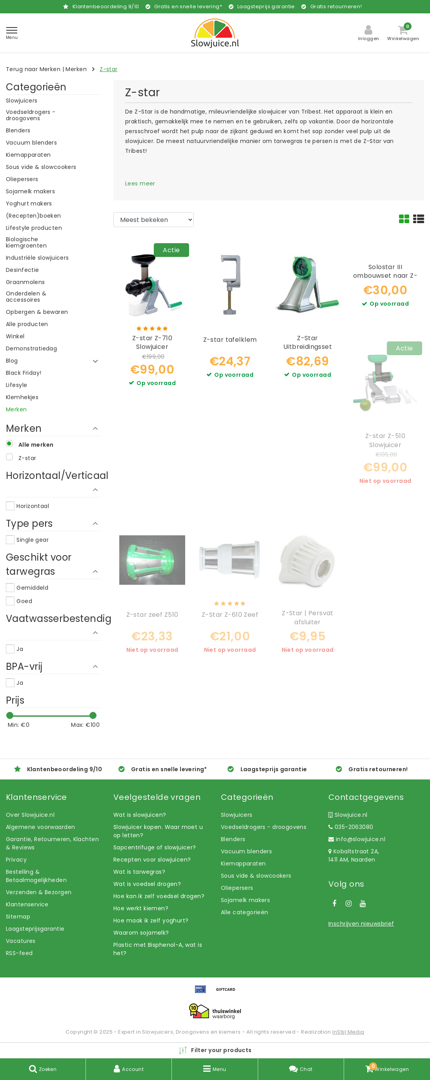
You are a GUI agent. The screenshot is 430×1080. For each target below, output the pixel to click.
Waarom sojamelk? (141, 933)
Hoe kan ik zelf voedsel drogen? (158, 896)
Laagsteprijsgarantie (35, 929)
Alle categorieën (244, 912)
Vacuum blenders (246, 851)
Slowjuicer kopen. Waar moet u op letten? (158, 831)
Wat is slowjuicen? (139, 815)
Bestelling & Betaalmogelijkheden (36, 876)
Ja (19, 649)
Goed (24, 601)
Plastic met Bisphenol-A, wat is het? (157, 949)
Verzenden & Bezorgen (38, 892)
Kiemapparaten (243, 863)
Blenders (233, 839)
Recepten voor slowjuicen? (152, 860)
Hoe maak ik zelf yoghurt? (151, 920)
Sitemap (18, 916)
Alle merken (36, 445)
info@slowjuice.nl (356, 839)
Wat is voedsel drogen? (147, 884)
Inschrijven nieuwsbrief (361, 924)
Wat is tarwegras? (139, 872)
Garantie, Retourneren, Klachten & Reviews (52, 843)
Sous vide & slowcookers (256, 876)
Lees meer (140, 183)
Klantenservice (27, 904)
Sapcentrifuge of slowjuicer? (154, 847)
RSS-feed (19, 953)
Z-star (109, 69)
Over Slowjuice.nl (30, 815)
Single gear (32, 540)
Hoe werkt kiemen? (140, 908)
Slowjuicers (237, 815)
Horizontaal (32, 506)
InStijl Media (348, 1032)
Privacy (16, 860)
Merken (76, 69)
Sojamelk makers (245, 900)
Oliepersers (237, 888)
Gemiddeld (32, 588)
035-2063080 (350, 827)
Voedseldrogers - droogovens (263, 827)
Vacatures (21, 941)
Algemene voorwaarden (40, 827)
